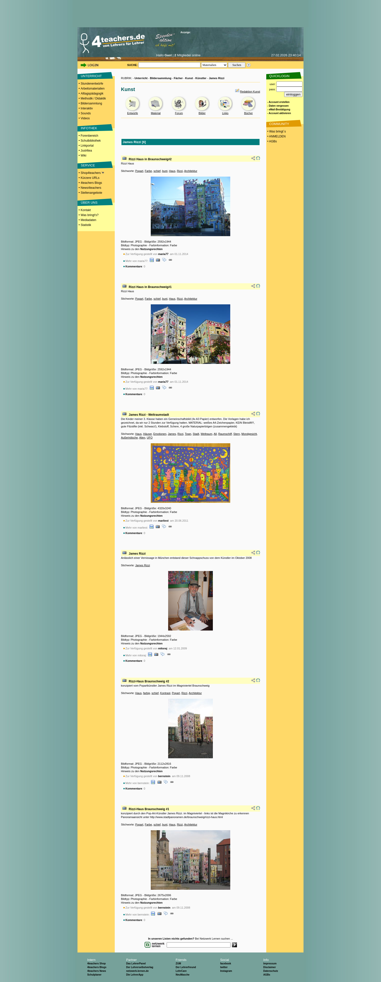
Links (225, 113)
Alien (142, 437)
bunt (164, 170)
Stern (236, 433)
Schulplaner (94, 974)
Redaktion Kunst (250, 91)
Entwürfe (132, 113)
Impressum (269, 963)
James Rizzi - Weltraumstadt (149, 414)
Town (188, 433)
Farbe (148, 170)
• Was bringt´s (276, 131)
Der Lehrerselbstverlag (139, 967)
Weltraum (206, 433)
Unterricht (141, 78)
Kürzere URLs (90, 178)
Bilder (202, 113)
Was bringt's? (90, 215)
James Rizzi (216, 78)
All (215, 433)
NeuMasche (183, 974)
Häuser (147, 433)
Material (155, 113)
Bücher (248, 113)
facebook (225, 963)
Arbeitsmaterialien (93, 88)
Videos (85, 118)
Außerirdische (129, 437)
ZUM (178, 963)
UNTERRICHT (91, 76)
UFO (149, 437)
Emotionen (159, 433)
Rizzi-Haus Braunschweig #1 (149, 809)
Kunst (189, 78)
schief (157, 170)
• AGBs (272, 141)
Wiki (83, 155)
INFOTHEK (89, 128)
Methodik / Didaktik (93, 98)
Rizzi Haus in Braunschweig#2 (150, 159)
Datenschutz (270, 971)
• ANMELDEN (276, 136)
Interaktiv (87, 108)
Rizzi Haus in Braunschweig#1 (150, 287)
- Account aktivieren (279, 113)
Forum (179, 113)
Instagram (226, 971)
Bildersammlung (91, 103)
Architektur (190, 170)
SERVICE (88, 165)
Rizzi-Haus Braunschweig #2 (149, 681)
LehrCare (181, 971)
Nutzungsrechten (151, 249)
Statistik (86, 225)
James (172, 433)
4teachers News (96, 971)
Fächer (178, 78)
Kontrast (165, 693)
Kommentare (133, 266)
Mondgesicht (249, 433)
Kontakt (86, 210)
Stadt (196, 433)
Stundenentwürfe (92, 83)
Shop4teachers (92, 173)
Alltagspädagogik (92, 93)
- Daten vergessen (278, 105)
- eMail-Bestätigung (278, 109)
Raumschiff (225, 433)
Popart (139, 170)
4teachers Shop (96, 963)
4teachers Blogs (91, 183)
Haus (172, 170)
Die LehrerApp (134, 974)
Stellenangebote (91, 192)
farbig (146, 693)
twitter (224, 967)
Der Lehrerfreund (186, 967)
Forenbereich (89, 135)
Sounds (86, 113)
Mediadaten (88, 220)
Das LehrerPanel (136, 963)
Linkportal (87, 145)
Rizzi (180, 170)
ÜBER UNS (89, 202)
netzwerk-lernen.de (137, 971)
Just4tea (86, 150)
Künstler (201, 78)
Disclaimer (269, 967)
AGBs (266, 974)
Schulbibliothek (91, 140)
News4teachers (91, 188)
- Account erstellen (278, 102)
